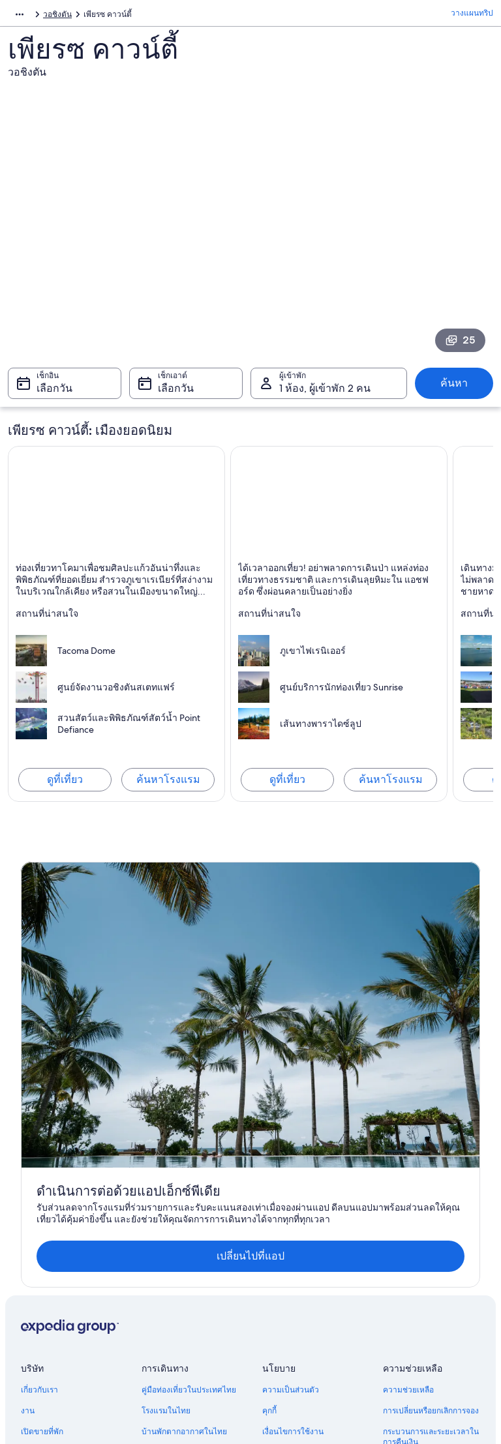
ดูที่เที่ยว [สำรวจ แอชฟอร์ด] (287, 786)
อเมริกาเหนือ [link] (29, 16)
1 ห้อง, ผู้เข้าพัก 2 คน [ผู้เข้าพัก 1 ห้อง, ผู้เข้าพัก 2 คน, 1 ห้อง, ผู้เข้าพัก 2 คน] (325, 395)
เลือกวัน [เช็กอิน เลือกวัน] (54, 395)
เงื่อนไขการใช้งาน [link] (293, 1183)
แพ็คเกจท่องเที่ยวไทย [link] (177, 1204)
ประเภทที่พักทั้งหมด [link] (174, 1266)
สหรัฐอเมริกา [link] (84, 16)
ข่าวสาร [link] (34, 1225)
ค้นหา (454, 389)
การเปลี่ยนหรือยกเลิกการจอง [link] (431, 1162)
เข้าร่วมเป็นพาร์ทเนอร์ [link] (58, 1204)
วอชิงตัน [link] (132, 16)
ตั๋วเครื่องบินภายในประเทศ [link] (187, 1225)
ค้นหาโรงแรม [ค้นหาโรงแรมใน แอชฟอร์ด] (391, 786)
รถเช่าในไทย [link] (163, 1246)
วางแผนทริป (472, 16)
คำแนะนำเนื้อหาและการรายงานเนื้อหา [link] (303, 1209)
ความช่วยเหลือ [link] (408, 1141)
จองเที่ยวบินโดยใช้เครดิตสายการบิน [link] (432, 1219)
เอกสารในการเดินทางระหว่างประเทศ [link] (433, 1251)
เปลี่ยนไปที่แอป (230, 1007)
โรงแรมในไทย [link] (166, 1162)
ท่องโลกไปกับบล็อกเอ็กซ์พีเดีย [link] (191, 1287)
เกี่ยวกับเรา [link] (39, 1141)
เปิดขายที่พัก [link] (42, 1183)
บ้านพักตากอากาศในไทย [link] (184, 1183)
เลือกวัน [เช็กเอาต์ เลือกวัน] (176, 395)
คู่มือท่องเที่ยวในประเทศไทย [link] (189, 1141)
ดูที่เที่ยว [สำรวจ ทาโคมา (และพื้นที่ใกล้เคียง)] (65, 786)
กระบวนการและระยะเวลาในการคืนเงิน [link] (431, 1188)
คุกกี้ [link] (269, 1162)
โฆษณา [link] (34, 1246)
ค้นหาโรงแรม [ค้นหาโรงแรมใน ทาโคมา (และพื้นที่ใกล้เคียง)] (168, 786)
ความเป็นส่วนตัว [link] (290, 1141)
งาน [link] (28, 1162)
